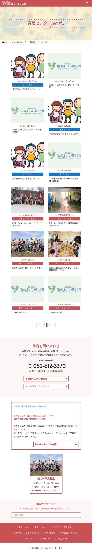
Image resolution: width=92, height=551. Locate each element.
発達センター (24, 527)
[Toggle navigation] (87, 3)
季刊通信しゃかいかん (68, 533)
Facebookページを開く (47, 444)
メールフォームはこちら (37, 386)
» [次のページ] (53, 325)
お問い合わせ (49, 533)
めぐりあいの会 (61, 539)
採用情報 (17, 533)
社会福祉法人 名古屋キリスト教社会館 (30, 406)
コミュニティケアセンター (61, 527)
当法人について (32, 533)
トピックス (29, 539)
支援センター (40, 527)
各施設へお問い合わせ (36, 379)
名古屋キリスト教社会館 (14, 3)
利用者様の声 (44, 539)
